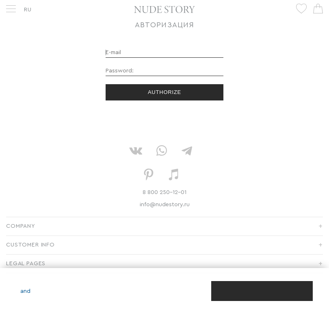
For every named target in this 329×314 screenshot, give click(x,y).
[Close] (262, 291)
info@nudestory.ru (165, 204)
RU (28, 10)
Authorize (164, 92)
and (25, 291)
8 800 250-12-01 (164, 192)
